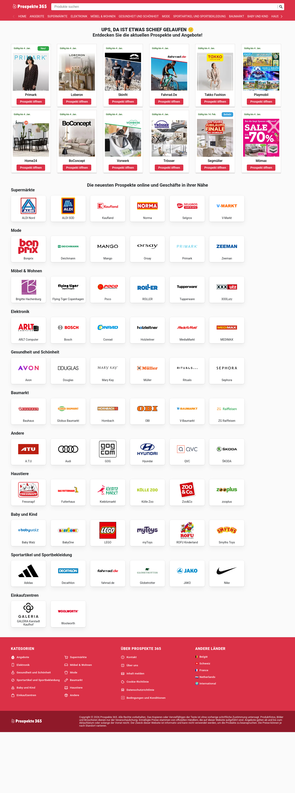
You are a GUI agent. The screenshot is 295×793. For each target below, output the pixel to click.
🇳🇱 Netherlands (205, 736)
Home (22, 16)
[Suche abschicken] (281, 6)
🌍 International (205, 743)
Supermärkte (57, 16)
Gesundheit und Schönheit (139, 16)
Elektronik (79, 16)
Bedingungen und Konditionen (143, 758)
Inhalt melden (132, 733)
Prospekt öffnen (31, 101)
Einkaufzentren (23, 755)
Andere (71, 755)
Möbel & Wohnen (103, 16)
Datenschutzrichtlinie (137, 750)
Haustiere (73, 747)
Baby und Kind (257, 16)
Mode (166, 16)
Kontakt (129, 717)
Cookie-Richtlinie (135, 742)
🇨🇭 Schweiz (202, 723)
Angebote (37, 16)
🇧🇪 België (201, 716)
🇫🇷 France (201, 730)
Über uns (129, 725)
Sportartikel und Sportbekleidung (199, 16)
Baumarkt (236, 16)
